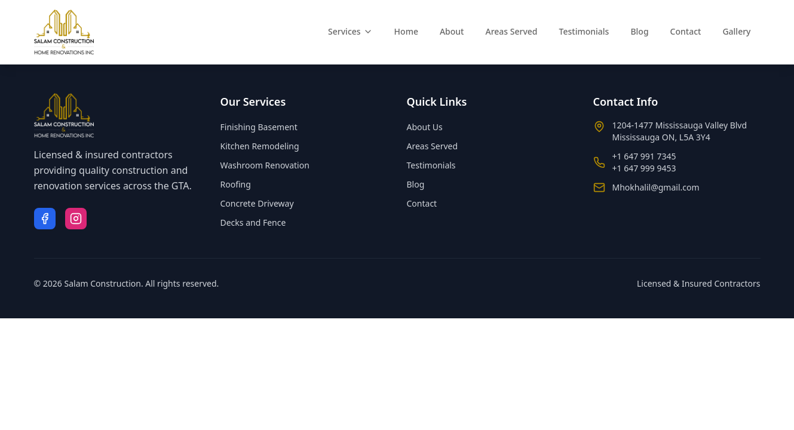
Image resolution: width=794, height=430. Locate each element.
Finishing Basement (259, 127)
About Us (425, 127)
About (452, 31)
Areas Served (511, 31)
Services (350, 31)
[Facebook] (45, 218)
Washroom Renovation (264, 165)
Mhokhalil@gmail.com (656, 187)
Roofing (235, 184)
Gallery (736, 31)
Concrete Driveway (257, 203)
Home (406, 31)
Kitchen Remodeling (259, 146)
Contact (685, 31)
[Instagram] (76, 218)
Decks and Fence (253, 222)
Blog (639, 31)
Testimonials (584, 31)
